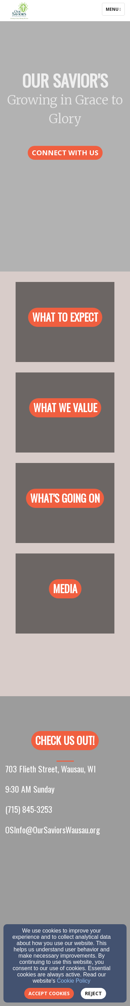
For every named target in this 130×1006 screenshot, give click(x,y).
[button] (65, 153)
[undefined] (65, 327)
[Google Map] (65, 911)
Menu (115, 9)
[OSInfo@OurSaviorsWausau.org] (52, 831)
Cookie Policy (73, 981)
